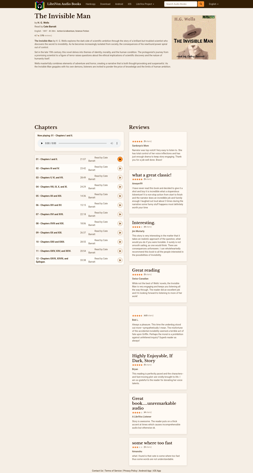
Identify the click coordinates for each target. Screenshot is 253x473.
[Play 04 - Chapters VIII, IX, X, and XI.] (120, 186)
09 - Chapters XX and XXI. (49, 232)
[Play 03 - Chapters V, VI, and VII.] (120, 177)
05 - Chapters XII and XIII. (49, 196)
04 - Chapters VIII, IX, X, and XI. (51, 186)
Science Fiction (82, 31)
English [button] (213, 4)
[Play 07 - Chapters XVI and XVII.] (120, 214)
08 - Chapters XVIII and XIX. (50, 223)
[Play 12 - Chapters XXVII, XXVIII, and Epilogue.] (120, 260)
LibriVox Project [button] (145, 4)
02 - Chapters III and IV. (48, 168)
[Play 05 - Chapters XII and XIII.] (120, 196)
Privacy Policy (130, 470)
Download (105, 4)
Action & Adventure (65, 31)
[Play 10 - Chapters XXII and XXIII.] (120, 241)
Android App (145, 470)
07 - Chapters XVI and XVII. (50, 214)
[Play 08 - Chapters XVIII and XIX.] (120, 223)
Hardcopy (91, 4)
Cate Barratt (50, 26)
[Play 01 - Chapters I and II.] (120, 159)
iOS (129, 4)
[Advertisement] (126, 97)
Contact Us (97, 470)
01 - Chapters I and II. (47, 159)
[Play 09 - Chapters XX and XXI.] (120, 232)
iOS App (157, 470)
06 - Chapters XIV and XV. (49, 205)
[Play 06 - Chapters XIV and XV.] (120, 205)
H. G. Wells (43, 22)
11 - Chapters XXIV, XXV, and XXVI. (53, 251)
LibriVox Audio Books (64, 4)
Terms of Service (113, 470)
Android (119, 4)
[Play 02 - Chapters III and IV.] (120, 168)
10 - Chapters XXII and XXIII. (50, 242)
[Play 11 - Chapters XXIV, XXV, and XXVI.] (120, 251)
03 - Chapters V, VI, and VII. (49, 177)
